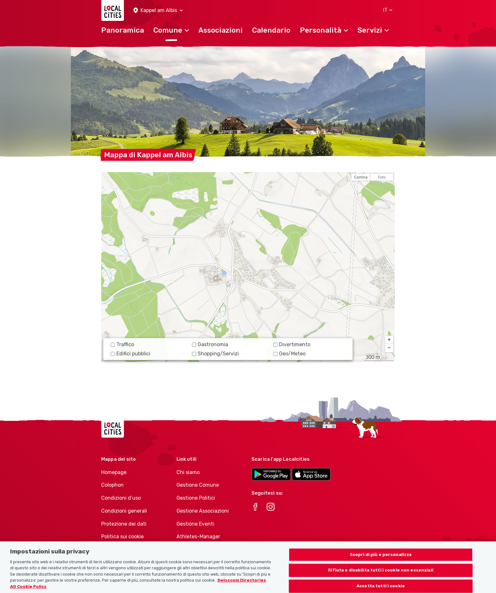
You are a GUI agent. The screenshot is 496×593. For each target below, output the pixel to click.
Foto (382, 177)
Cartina (361, 177)
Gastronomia (210, 344)
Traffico (122, 344)
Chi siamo (188, 472)
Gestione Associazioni (203, 511)
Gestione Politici (196, 498)
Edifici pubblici (130, 354)
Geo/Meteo (289, 354)
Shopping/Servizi (215, 354)
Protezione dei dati (123, 524)
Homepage (114, 472)
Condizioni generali (124, 511)
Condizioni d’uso (121, 498)
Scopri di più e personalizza (381, 558)
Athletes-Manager (198, 537)
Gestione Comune (198, 485)
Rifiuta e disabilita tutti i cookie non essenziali (380, 573)
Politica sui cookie (122, 537)
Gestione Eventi (195, 524)
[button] (158, 10)
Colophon (112, 485)
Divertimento (291, 344)
